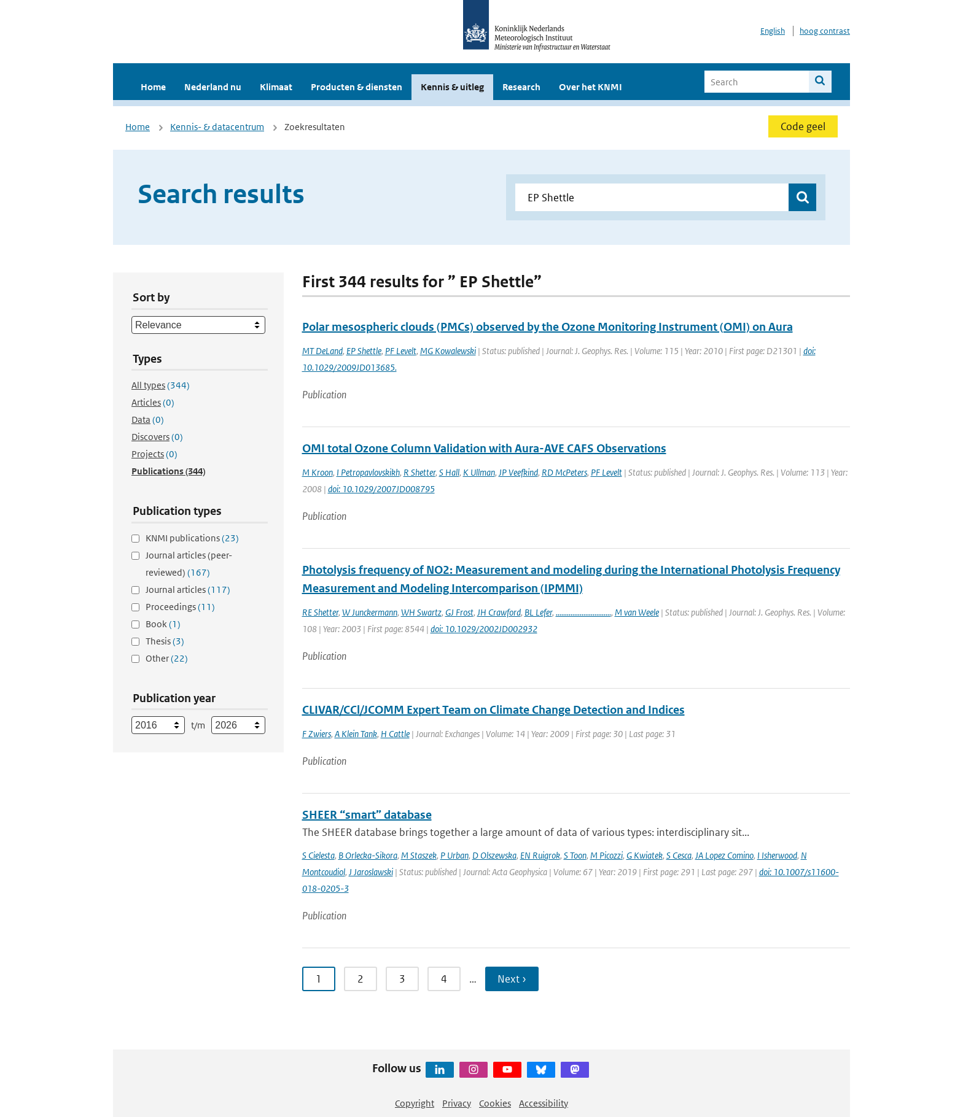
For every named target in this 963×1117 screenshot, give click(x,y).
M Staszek (419, 855)
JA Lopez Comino (724, 855)
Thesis (165, 641)
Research (521, 87)
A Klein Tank (356, 734)
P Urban (454, 855)
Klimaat (276, 87)
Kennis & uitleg (452, 87)
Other (167, 658)
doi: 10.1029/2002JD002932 (484, 629)
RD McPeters (564, 472)
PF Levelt (400, 351)
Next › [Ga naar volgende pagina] (511, 979)
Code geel (803, 126)
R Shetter (419, 472)
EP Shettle (363, 351)
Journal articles (188, 589)
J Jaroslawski (371, 872)
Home (153, 87)
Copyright (414, 1103)
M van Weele (637, 612)
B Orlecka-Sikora (367, 855)
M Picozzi (606, 855)
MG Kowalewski (448, 351)
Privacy (456, 1103)
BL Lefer (538, 612)
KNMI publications (192, 538)
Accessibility (543, 1103)
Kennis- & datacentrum (217, 127)
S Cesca (679, 855)
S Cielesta (318, 855)
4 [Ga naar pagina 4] (444, 979)
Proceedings (180, 607)
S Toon (575, 855)
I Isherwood (777, 855)
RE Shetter (320, 612)
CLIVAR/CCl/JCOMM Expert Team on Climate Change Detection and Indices (493, 710)
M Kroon (317, 472)
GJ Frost (459, 612)
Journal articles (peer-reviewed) (189, 563)
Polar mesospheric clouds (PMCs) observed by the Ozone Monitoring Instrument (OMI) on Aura (547, 327)
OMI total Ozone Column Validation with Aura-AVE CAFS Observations (484, 448)
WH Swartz (421, 612)
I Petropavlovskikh (368, 472)
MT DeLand (322, 351)
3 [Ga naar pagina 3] (402, 979)
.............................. (583, 612)
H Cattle (395, 734)
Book (163, 624)
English (772, 31)
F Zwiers (316, 734)
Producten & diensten (356, 87)
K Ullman (479, 472)
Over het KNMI (590, 87)
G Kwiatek (644, 855)
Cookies (495, 1103)
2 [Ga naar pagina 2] (360, 979)
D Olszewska (494, 855)
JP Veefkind (518, 472)
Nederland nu (212, 87)
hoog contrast (825, 31)
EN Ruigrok (540, 855)
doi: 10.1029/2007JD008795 (381, 489)
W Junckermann (369, 612)
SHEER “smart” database (367, 815)
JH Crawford (499, 612)
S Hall (449, 472)
